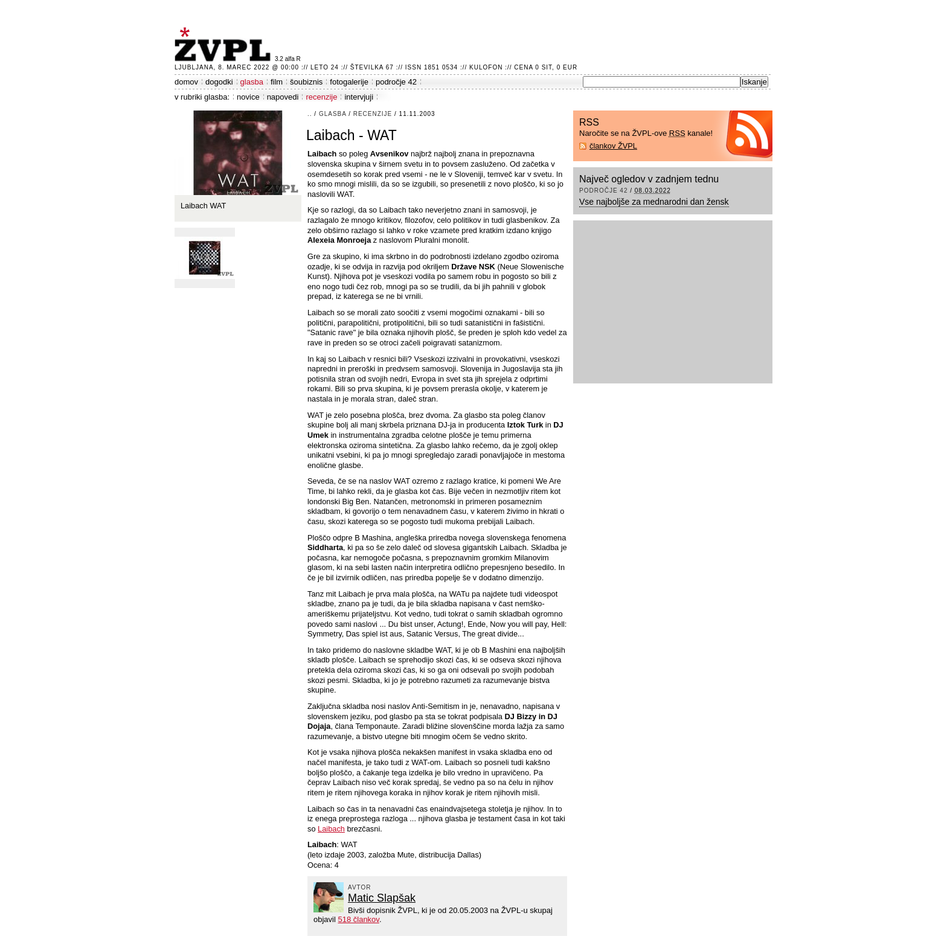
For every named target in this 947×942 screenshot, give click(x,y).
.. (309, 114)
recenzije (321, 96)
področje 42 (396, 81)
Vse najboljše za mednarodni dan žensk (654, 202)
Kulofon (485, 67)
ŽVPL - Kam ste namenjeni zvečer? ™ (225, 44)
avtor (359, 887)
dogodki (219, 81)
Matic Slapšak (382, 898)
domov (186, 81)
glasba (251, 81)
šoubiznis (306, 81)
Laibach (331, 828)
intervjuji (358, 96)
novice (248, 96)
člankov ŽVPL (613, 145)
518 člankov (358, 919)
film (277, 81)
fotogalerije (349, 81)
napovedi (283, 96)
